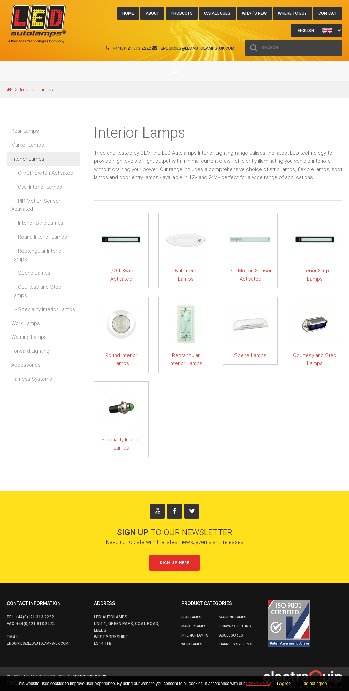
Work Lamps (25, 323)
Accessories (26, 365)
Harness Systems (31, 379)
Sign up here (174, 563)
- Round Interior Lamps (39, 237)
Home (128, 13)
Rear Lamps (25, 131)
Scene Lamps (250, 355)
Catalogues (217, 13)
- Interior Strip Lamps (37, 223)
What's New (254, 13)
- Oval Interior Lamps (36, 187)
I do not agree (314, 683)
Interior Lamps (36, 90)
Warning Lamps (29, 337)
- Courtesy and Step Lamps (36, 291)
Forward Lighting (30, 351)
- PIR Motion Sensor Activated (35, 205)
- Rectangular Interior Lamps (37, 255)
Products (182, 13)
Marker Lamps (27, 145)
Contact (327, 13)
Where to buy (292, 13)
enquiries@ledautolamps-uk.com (197, 48)
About (152, 13)
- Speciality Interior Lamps (43, 309)
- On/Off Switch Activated (42, 173)
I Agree (284, 683)
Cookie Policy (258, 683)
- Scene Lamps (30, 273)
